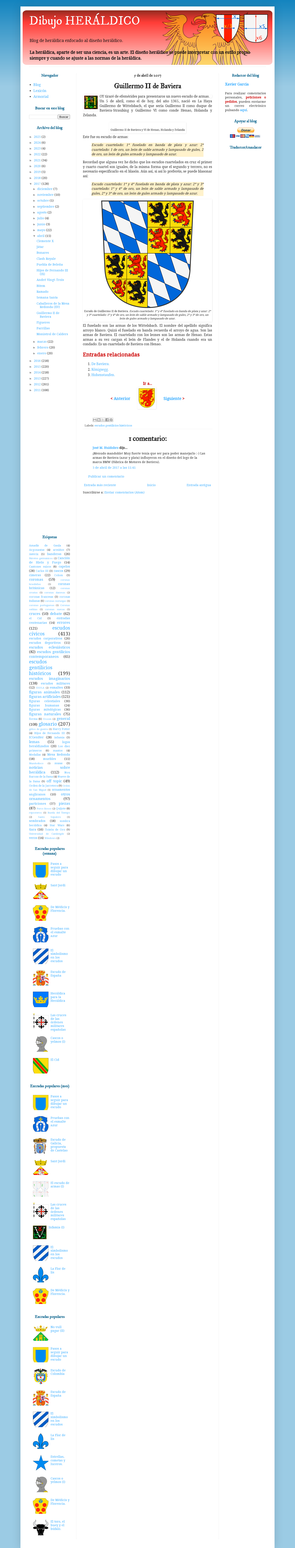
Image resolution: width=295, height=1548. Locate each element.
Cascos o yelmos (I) (58, 1039)
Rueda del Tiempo (59, 812)
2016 (38, 360)
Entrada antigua (199, 485)
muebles (49, 759)
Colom (58, 575)
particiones (37, 803)
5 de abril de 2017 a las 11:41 (114, 467)
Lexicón (39, 91)
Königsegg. (100, 370)
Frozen (47, 719)
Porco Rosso (44, 808)
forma (33, 718)
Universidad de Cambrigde (46, 833)
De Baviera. (101, 364)
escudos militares (55, 683)
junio (41, 224)
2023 (38, 148)
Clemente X (45, 241)
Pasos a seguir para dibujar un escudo (59, 869)
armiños (58, 549)
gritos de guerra (38, 729)
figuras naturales (45, 714)
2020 (38, 166)
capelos (64, 566)
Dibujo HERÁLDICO (84, 21)
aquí (243, 110)
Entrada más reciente (100, 485)
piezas (64, 803)
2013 (38, 378)
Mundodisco (36, 763)
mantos (57, 750)
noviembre (45, 194)
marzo (42, 341)
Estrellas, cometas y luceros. (58, 1460)
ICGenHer (36, 737)
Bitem (41, 286)
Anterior (122, 398)
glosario (48, 724)
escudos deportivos (45, 642)
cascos (58, 571)
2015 (38, 366)
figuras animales (44, 692)
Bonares (43, 252)
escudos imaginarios (49, 678)
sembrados (37, 821)
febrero (43, 347)
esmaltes (56, 687)
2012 (38, 384)
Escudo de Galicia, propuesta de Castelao (59, 1145)
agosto (42, 212)
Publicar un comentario (106, 476)
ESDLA (40, 687)
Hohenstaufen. (103, 375)
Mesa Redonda (58, 754)
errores (63, 622)
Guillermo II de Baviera (48, 314)
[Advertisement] (49, 463)
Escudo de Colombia (58, 1372)
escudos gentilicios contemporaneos (49, 654)
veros (33, 838)
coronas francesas (41, 596)
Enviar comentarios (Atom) (124, 492)
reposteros (35, 812)
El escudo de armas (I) (60, 1184)
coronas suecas (55, 609)
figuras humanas (44, 705)
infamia (59, 737)
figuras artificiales (45, 696)
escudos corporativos (45, 638)
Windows (50, 838)
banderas (54, 554)
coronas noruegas (55, 601)
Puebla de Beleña (50, 264)
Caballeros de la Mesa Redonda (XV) (53, 305)
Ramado (42, 291)
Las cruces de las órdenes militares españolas (58, 1022)
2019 (38, 172)
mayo (41, 230)
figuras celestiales (44, 701)
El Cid (55, 1059)
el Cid (35, 618)
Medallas (35, 754)
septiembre (46, 206)
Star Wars (57, 825)
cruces (34, 613)
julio (41, 218)
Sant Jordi (58, 885)
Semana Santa (47, 297)
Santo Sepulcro (49, 817)
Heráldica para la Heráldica (58, 997)
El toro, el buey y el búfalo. (58, 1525)
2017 (38, 183)
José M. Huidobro (105, 448)
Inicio (151, 485)
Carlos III (42, 571)
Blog (37, 85)
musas (58, 763)
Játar (40, 247)
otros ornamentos (49, 796)
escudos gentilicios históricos (113, 425)
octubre (43, 200)
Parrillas (43, 328)
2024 (38, 142)
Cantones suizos (40, 566)
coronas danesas (54, 592)
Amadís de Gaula (45, 545)
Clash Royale (46, 258)
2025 (38, 136)
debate (56, 613)
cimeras (35, 575)
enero (42, 353)
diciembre (45, 189)
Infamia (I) (56, 1227)
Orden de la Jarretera (43, 785)
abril (41, 236)
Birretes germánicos (41, 558)
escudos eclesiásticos (49, 647)
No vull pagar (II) (57, 1328)
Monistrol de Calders (52, 334)
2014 (38, 372)
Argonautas (36, 549)
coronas (36, 579)
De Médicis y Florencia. (60, 908)
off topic (54, 781)
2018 (38, 178)
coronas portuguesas (41, 605)
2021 (38, 160)
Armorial (40, 97)
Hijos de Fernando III (49, 733)
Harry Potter (61, 729)
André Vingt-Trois (50, 280)
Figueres (43, 322)
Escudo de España (58, 973)
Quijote (61, 808)
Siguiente (172, 398)
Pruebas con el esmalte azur (60, 932)
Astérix (33, 554)
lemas (34, 742)
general (63, 718)
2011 (38, 390)
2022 (38, 154)
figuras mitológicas (45, 709)
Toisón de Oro (55, 829)
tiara (32, 829)
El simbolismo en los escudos (59, 956)
